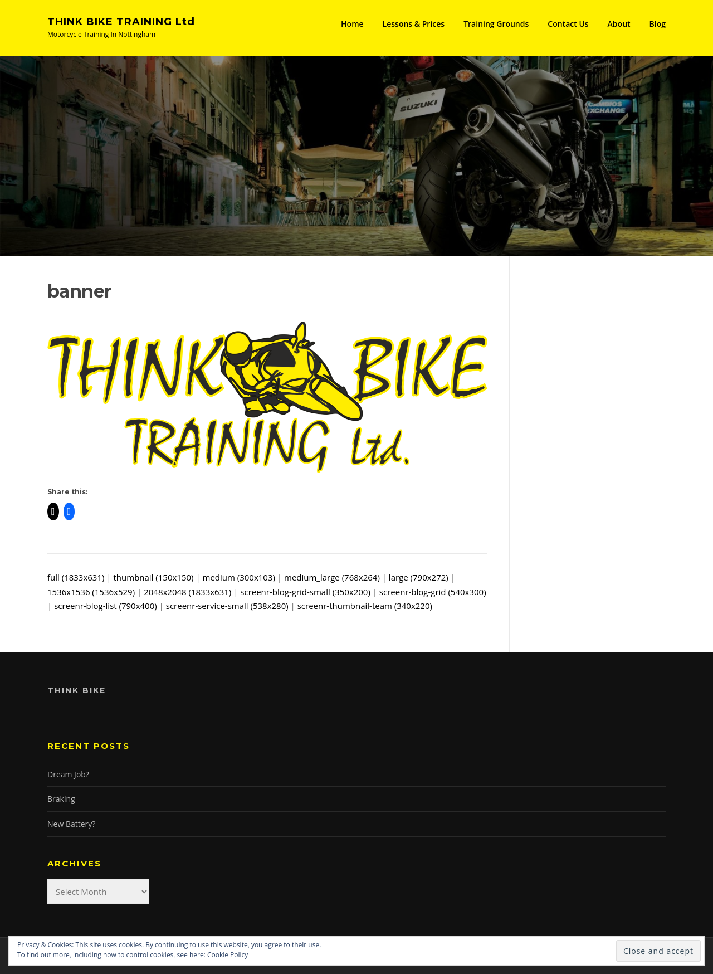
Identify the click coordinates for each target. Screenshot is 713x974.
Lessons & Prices (414, 23)
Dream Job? (68, 774)
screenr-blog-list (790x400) (105, 605)
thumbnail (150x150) (154, 577)
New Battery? (71, 824)
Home (352, 23)
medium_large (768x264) (332, 577)
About (619, 23)
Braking (61, 798)
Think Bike (76, 690)
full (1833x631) (75, 577)
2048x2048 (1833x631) (187, 591)
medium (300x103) (239, 577)
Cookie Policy (227, 955)
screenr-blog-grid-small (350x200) (305, 591)
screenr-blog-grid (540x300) (432, 591)
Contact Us (568, 23)
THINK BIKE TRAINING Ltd (121, 22)
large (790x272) (418, 577)
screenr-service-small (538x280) (227, 605)
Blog (657, 23)
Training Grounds (496, 23)
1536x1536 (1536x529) (91, 591)
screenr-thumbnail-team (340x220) (364, 605)
